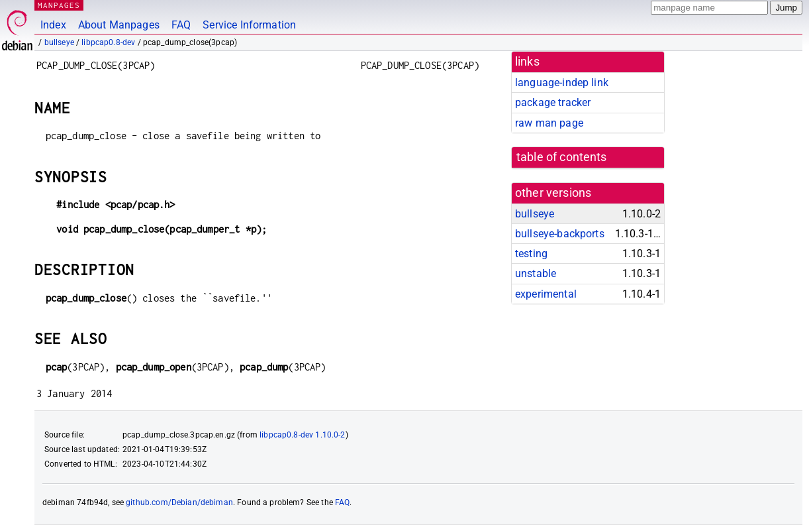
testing (531, 253)
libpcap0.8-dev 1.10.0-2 (302, 434)
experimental (546, 294)
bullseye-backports (559, 233)
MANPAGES (59, 5)
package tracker (553, 102)
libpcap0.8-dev (108, 42)
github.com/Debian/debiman (179, 502)
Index (53, 25)
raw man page (549, 123)
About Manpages (119, 25)
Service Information (249, 25)
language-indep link (561, 82)
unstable (535, 273)
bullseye (59, 42)
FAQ (181, 25)
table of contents (561, 157)
